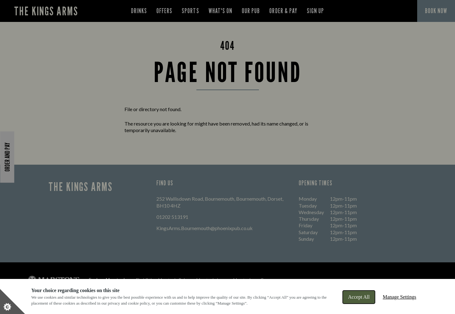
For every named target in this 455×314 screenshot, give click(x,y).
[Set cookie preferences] (12, 301)
